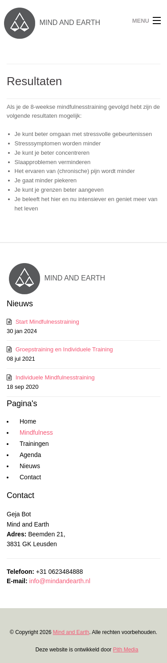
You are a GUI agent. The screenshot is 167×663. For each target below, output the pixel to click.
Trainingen (34, 443)
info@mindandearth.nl (59, 581)
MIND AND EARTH (50, 22)
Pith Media (125, 650)
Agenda (30, 454)
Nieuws (30, 465)
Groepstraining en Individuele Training (64, 349)
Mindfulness (36, 432)
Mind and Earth (71, 632)
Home (28, 421)
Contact (30, 477)
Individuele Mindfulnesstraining (55, 377)
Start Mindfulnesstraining (47, 321)
